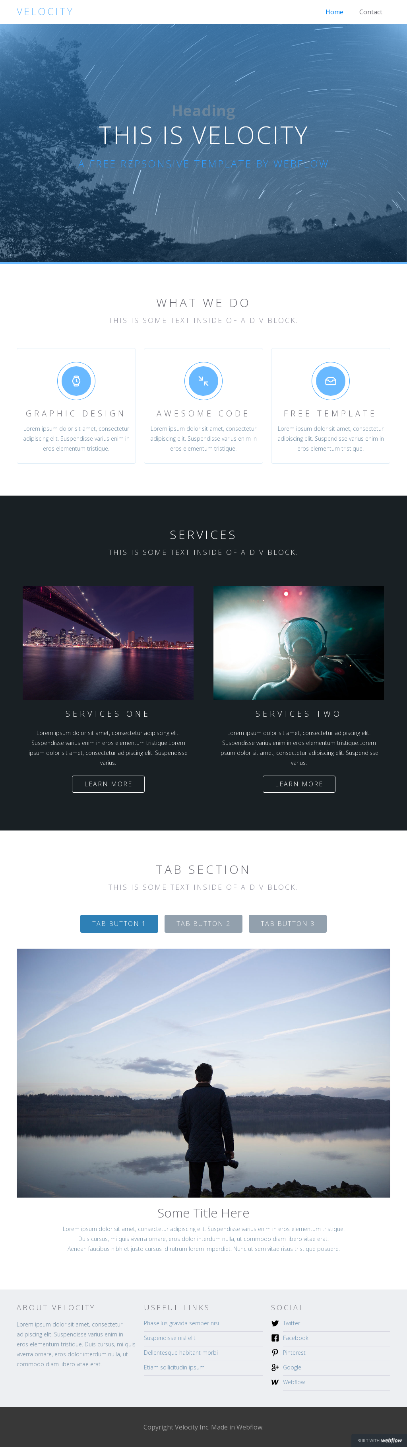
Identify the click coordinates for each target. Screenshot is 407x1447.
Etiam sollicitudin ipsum (174, 1367)
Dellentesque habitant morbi (181, 1352)
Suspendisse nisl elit (170, 1338)
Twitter (291, 1323)
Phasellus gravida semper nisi (181, 1323)
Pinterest (294, 1352)
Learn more (108, 784)
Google (292, 1367)
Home (334, 12)
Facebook (295, 1338)
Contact (370, 12)
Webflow (294, 1382)
